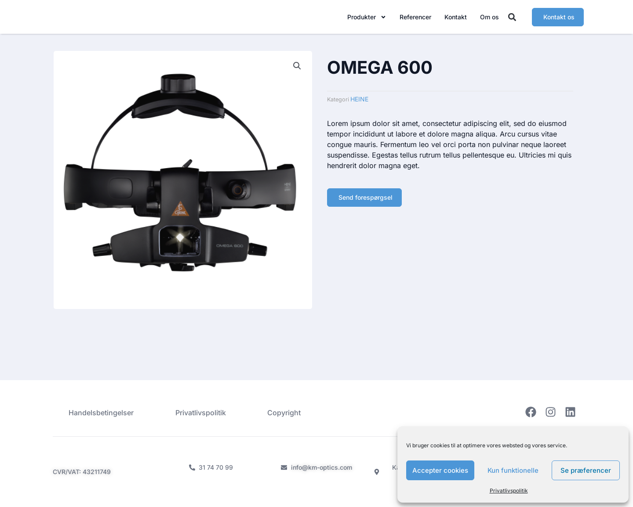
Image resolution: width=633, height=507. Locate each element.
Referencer (415, 18)
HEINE (359, 103)
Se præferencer (585, 470)
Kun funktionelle (512, 470)
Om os (489, 18)
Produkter (366, 18)
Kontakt (455, 18)
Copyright (286, 412)
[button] (512, 19)
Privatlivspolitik (509, 490)
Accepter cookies (440, 470)
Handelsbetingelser (99, 412)
